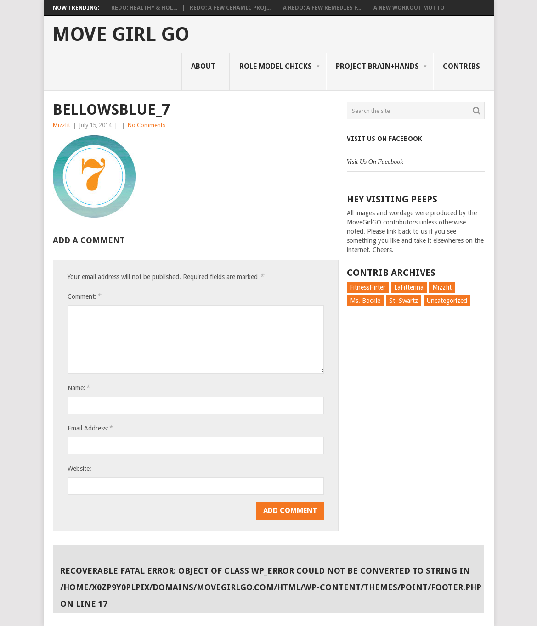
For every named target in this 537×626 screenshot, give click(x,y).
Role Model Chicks (275, 66)
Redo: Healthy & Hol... (144, 8)
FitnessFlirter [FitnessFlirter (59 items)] (367, 287)
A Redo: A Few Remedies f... (322, 8)
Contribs (461, 66)
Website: (79, 468)
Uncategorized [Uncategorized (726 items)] (447, 300)
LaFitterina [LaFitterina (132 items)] (409, 287)
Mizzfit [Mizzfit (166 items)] (442, 287)
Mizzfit (61, 125)
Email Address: (90, 428)
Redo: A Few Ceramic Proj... (230, 8)
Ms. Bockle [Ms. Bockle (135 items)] (365, 300)
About (203, 66)
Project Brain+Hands (377, 66)
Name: (79, 387)
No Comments (146, 125)
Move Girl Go (120, 34)
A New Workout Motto (409, 8)
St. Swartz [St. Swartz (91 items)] (403, 300)
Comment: (84, 296)
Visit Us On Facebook (384, 138)
